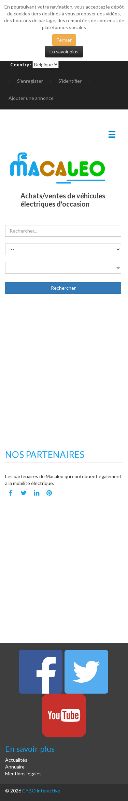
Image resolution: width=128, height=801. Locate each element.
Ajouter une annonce (31, 98)
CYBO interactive (41, 790)
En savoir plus (64, 51)
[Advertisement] (64, 379)
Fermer (64, 40)
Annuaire (15, 767)
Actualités (16, 760)
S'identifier (70, 81)
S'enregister (30, 81)
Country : (20, 64)
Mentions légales (23, 773)
